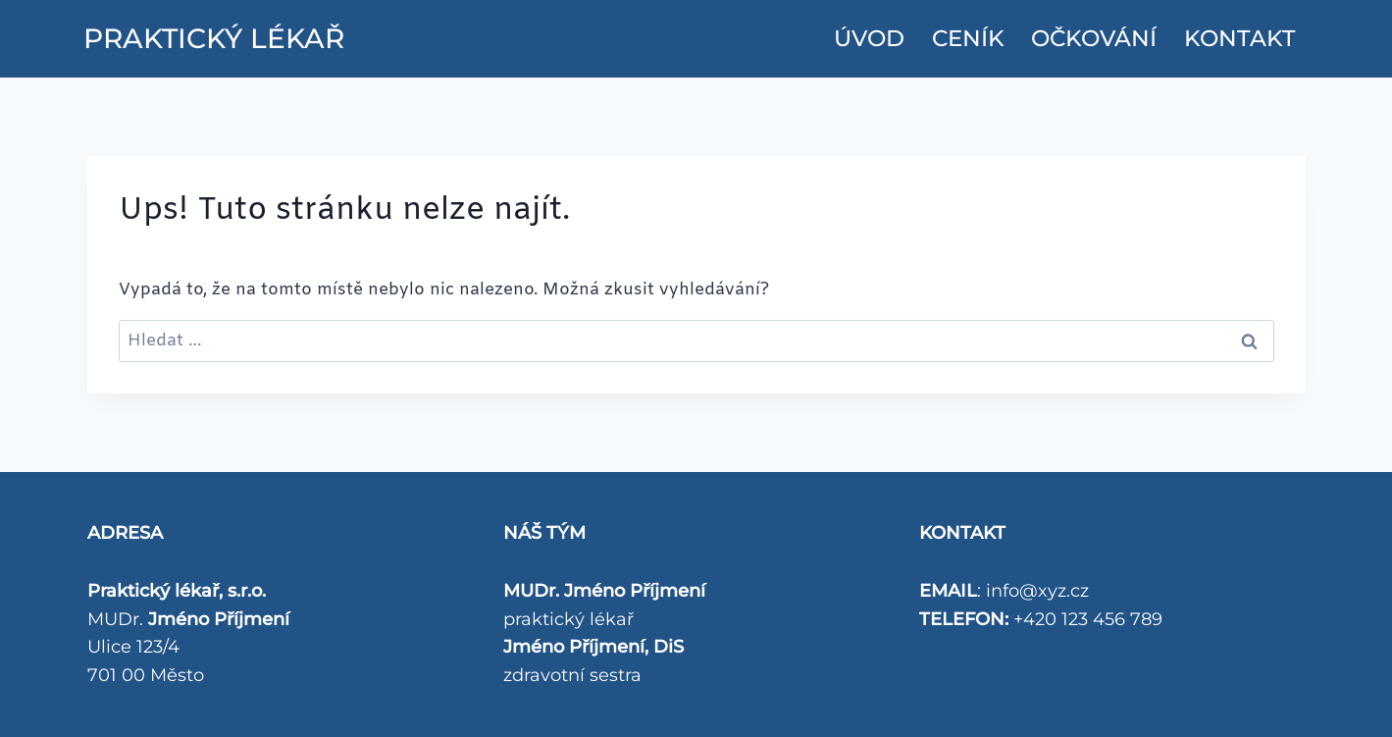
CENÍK (968, 38)
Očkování (1094, 38)
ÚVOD (869, 38)
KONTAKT (1240, 38)
